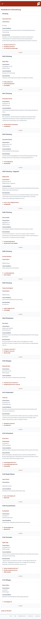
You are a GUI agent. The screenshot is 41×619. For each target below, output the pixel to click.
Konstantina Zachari (7, 98)
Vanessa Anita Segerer (7, 288)
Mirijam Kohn (5, 176)
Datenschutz (30, 616)
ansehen (20, 52)
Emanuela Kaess (6, 366)
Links (11, 616)
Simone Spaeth (5, 217)
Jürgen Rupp (5, 542)
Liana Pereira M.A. (6, 19)
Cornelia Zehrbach (6, 256)
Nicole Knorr (5, 438)
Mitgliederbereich (22, 616)
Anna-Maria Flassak (7, 139)
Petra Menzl (5, 323)
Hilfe (15, 616)
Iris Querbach (5, 511)
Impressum (37, 616)
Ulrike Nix (4, 397)
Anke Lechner (5, 479)
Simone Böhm (5, 585)
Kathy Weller (5, 61)
